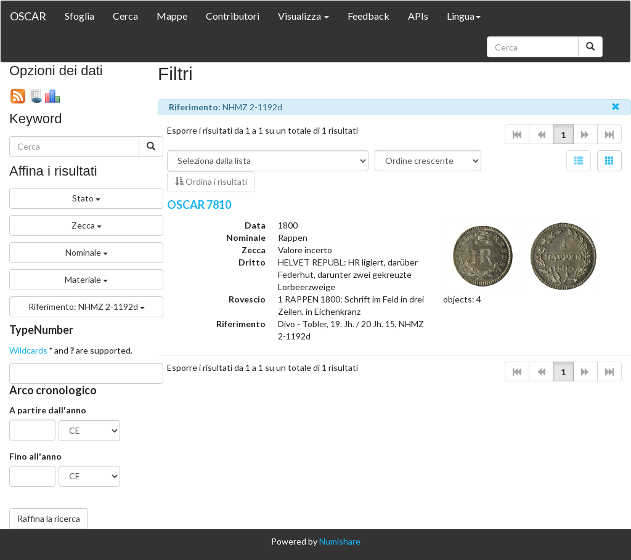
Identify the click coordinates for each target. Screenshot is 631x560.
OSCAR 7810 (199, 204)
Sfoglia (79, 16)
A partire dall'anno (47, 410)
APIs (418, 16)
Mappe (172, 16)
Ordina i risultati (211, 181)
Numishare (339, 541)
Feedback (368, 16)
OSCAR (28, 16)
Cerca (125, 16)
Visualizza (303, 16)
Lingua (464, 16)
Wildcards (28, 350)
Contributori (232, 16)
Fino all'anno (35, 456)
